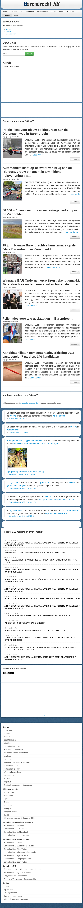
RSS (6, 799)
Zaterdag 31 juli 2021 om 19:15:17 (20, 432)
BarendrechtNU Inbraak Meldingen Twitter (20, 852)
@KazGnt (44, 483)
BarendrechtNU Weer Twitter (15, 849)
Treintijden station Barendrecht (16, 753)
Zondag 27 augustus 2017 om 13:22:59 (22, 488)
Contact (16, 15)
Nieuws (8, 29)
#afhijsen (43, 499)
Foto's (53, 12)
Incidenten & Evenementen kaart (17, 762)
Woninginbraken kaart (12, 772)
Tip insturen (8, 890)
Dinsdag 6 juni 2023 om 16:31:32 (20, 418)
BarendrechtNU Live (12, 746)
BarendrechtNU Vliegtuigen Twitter (17, 859)
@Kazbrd (15, 483)
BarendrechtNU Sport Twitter (15, 862)
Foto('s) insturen (10, 893)
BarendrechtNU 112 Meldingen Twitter (19, 846)
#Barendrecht (59, 416)
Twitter (6, 802)
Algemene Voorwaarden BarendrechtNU (20, 879)
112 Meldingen (11, 34)
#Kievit (13, 416)
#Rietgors (11, 441)
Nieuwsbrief (8, 796)
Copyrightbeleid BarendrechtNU (16, 876)
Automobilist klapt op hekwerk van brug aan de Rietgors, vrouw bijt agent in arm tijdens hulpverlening (37, 171)
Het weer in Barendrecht (13, 750)
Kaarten (70, 12)
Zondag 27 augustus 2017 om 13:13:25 (22, 502)
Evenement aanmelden (13, 896)
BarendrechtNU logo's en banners (17, 872)
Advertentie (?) (41, 716)
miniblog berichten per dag (29, 403)
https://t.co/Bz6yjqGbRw (56, 513)
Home (5, 12)
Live (21, 12)
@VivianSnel (16, 510)
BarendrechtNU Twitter (13, 843)
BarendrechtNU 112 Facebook (16, 832)
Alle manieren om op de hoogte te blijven (20, 818)
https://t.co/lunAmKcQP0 (47, 444)
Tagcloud (7, 782)
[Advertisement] (41, 109)
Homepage (8, 730)
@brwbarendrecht (34, 441)
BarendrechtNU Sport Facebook (16, 835)
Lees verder (39, 155)
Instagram (8, 808)
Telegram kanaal (10, 812)
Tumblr (6, 815)
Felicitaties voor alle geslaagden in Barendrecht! (38, 318)
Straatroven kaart (11, 766)
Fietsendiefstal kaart (12, 769)
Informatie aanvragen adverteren (17, 899)
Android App (9, 792)
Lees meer (75, 159)
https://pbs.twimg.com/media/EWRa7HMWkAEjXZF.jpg (25, 472)
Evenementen (42, 12)
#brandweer (17, 444)
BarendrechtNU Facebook (14, 826)
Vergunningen (9, 775)
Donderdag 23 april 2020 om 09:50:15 (22, 474)
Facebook (8, 805)
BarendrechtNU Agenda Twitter (16, 855)
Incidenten (30, 12)
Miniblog (9, 32)
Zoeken (6, 15)
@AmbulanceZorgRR (16, 486)
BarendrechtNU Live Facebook (16, 829)
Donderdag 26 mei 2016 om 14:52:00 (21, 516)
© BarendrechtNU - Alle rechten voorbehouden (22, 869)
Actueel (14, 12)
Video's (61, 12)
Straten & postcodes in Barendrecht (18, 785)
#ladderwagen (54, 499)
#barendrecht (30, 444)
